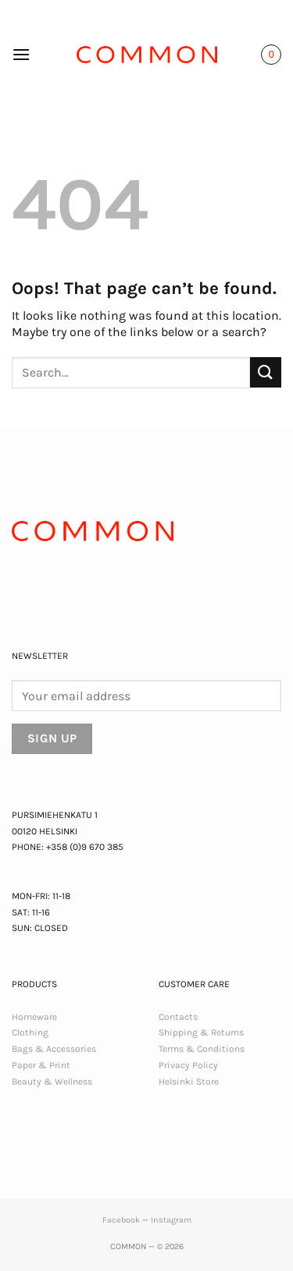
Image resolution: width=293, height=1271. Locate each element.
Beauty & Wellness (52, 1081)
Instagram (171, 1220)
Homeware (34, 1016)
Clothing (30, 1032)
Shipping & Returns (201, 1032)
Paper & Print (41, 1065)
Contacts (178, 1016)
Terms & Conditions (202, 1048)
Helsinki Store (189, 1081)
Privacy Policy (188, 1065)
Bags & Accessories (54, 1048)
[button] (21, 54)
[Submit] (265, 372)
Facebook (121, 1220)
